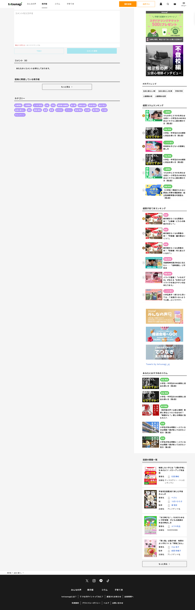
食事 (45, 105)
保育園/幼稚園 (63, 100)
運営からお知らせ (114, 596)
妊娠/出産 (82, 100)
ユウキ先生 (176, 526)
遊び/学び (102, 100)
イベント (69, 105)
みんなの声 (31, 3)
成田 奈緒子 (176, 550)
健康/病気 (37, 105)
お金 (47, 100)
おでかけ (59, 105)
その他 (104, 105)
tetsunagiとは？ (69, 596)
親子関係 (96, 105)
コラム (57, 3)
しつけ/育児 (38, 100)
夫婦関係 (18, 100)
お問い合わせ (117, 603)
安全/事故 (78, 105)
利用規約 (75, 603)
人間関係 (27, 100)
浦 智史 (174, 505)
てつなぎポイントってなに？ (91, 596)
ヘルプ (106, 603)
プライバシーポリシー (91, 603)
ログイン (146, 4)
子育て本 (70, 3)
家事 (29, 105)
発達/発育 (92, 100)
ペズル (174, 497)
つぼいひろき (176, 501)
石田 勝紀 (175, 476)
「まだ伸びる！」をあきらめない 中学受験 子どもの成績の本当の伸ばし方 (171, 520)
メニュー (183, 4)
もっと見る (67, 81)
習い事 (73, 100)
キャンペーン (20, 110)
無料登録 (127, 4)
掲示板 (44, 3)
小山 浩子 (175, 547)
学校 (53, 100)
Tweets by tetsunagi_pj (158, 364)
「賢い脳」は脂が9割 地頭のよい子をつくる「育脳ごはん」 (171, 542)
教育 (51, 105)
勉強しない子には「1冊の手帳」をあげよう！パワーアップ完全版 (172, 470)
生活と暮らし (20, 105)
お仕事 (87, 105)
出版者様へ (129, 596)
